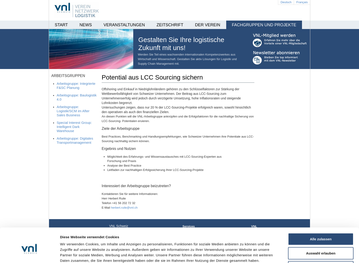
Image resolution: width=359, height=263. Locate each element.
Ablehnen (321, 246)
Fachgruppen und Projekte (264, 25)
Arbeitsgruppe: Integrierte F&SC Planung (76, 86)
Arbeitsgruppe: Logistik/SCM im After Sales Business (73, 111)
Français (302, 2)
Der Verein (207, 25)
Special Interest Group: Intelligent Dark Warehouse (74, 127)
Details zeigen (243, 254)
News (85, 25)
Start (61, 25)
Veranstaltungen (124, 25)
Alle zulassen (321, 218)
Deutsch (285, 2)
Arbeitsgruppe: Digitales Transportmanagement (75, 140)
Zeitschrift (170, 25)
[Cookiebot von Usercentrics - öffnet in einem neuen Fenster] (30, 254)
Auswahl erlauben (320, 232)
